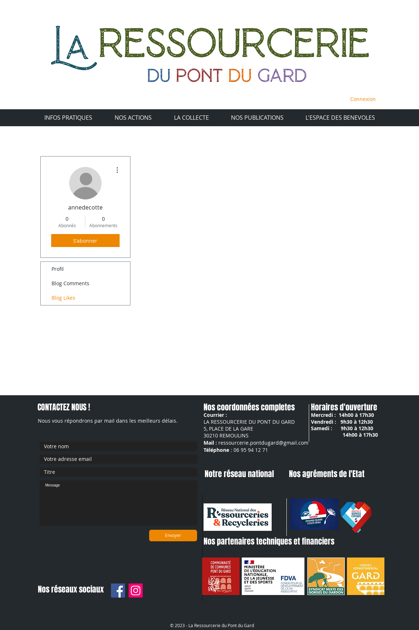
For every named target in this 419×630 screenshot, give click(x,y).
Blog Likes (63, 297)
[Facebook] (118, 590)
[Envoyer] (173, 535)
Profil (58, 268)
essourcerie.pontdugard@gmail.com (264, 442)
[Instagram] (136, 590)
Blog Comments (70, 283)
